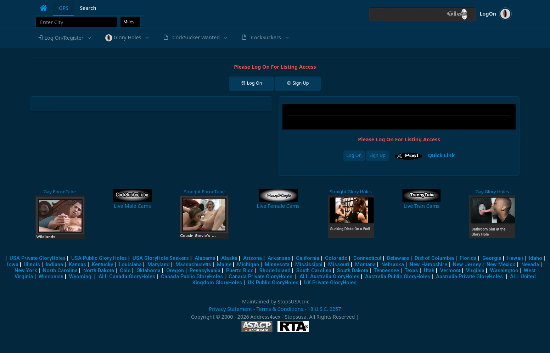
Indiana (54, 265)
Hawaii (515, 258)
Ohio (125, 271)
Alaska (229, 258)
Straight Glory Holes (351, 192)
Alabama (205, 258)
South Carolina (313, 271)
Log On (354, 155)
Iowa (12, 265)
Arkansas (279, 258)
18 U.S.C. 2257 (324, 309)
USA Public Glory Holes (99, 258)
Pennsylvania (205, 271)
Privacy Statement (230, 309)
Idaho (535, 258)
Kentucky (102, 265)
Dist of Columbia (434, 258)
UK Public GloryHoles (273, 283)
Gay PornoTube (60, 192)
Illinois (32, 265)
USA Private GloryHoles (38, 258)
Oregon (175, 271)
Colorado (336, 258)
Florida (468, 258)
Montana (365, 265)
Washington (504, 271)
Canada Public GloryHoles (192, 277)
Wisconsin (51, 277)
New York (26, 271)
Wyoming (80, 277)
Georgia (491, 258)
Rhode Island (275, 271)
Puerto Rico (240, 271)
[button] (64, 38)
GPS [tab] (63, 8)
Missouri (338, 265)
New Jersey (467, 265)
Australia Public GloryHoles (397, 277)
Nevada (530, 265)
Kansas (77, 265)
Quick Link (441, 155)
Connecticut (367, 258)
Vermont (450, 271)
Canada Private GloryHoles (260, 277)
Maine (224, 265)
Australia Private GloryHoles (469, 277)
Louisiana (130, 265)
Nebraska (392, 265)
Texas (411, 271)
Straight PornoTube (204, 192)
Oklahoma (148, 271)
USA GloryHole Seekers (161, 258)
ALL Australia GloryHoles (329, 277)
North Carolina (60, 271)
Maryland (158, 265)
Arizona (252, 258)
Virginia (475, 271)
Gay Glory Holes (492, 192)
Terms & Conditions (279, 309)
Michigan (248, 265)
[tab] (43, 8)
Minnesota (277, 265)
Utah (429, 271)
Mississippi (308, 265)
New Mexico (501, 265)
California (307, 258)
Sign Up (377, 155)
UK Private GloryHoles (330, 283)
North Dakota (98, 271)
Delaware (398, 258)
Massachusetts (193, 265)
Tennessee (386, 271)
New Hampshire (428, 265)
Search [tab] (88, 8)
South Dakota (352, 271)
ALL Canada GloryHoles (127, 277)
